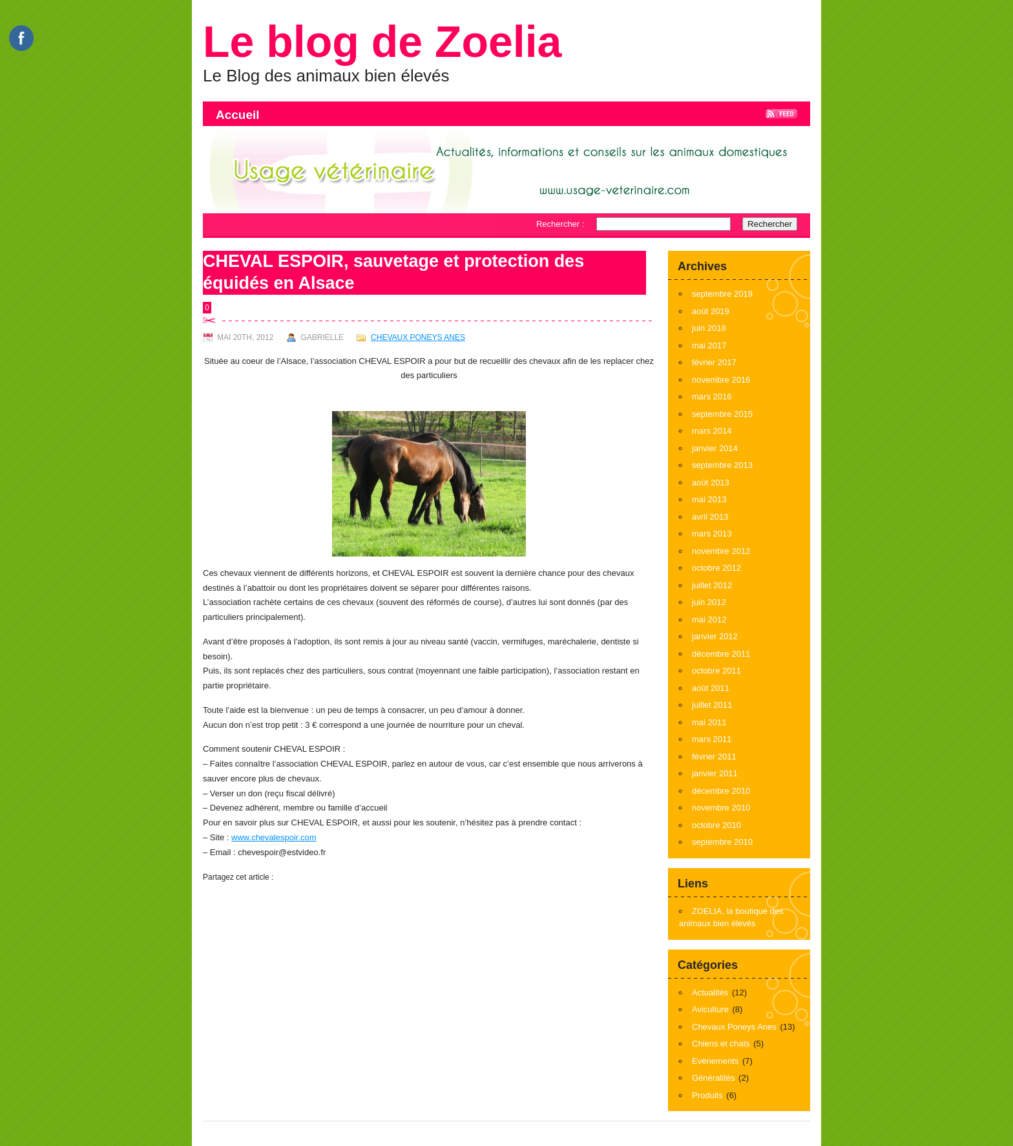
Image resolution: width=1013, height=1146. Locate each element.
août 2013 (710, 482)
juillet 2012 (712, 585)
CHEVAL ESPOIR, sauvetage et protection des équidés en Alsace (393, 272)
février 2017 (714, 362)
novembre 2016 (721, 380)
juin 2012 (709, 602)
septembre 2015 (722, 414)
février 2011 (714, 756)
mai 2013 (709, 499)
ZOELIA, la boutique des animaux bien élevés (731, 917)
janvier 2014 (715, 448)
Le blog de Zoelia (382, 41)
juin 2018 (709, 328)
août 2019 (710, 311)
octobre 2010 (716, 825)
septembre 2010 (722, 842)
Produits (707, 1095)
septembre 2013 (722, 465)
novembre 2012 (721, 551)
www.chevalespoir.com (274, 837)
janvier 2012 (715, 636)
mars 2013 (711, 533)
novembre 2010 (721, 807)
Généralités (713, 1078)
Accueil (238, 115)
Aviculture (710, 1009)
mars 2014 (711, 431)
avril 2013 (710, 517)
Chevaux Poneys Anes (418, 337)
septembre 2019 (722, 294)
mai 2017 (709, 345)
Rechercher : (560, 224)
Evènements (715, 1061)
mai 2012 (709, 619)
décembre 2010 (721, 791)
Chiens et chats (721, 1043)
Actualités (710, 992)
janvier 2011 (715, 773)
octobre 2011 (716, 670)
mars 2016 (711, 396)
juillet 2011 (712, 705)
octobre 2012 (716, 568)
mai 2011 (709, 722)
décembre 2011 (721, 654)
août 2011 (710, 688)
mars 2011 (711, 739)
